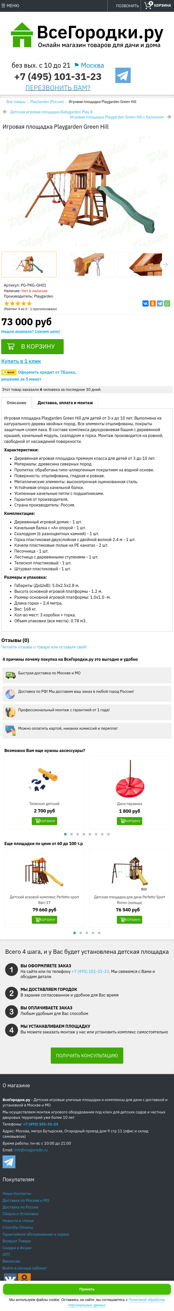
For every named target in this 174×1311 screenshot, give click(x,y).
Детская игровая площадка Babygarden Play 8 (51, 111)
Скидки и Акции (17, 1249)
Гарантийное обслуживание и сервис (36, 1236)
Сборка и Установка (20, 1215)
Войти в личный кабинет (25, 1269)
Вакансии (11, 1263)
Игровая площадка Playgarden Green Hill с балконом (117, 117)
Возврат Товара (17, 1242)
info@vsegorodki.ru (31, 1151)
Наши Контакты (17, 1195)
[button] (165, 264)
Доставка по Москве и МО (26, 1202)
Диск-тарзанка (129, 805)
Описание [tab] (16, 403)
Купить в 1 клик (21, 362)
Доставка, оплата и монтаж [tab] (65, 403)
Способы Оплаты (18, 1229)
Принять (87, 1289)
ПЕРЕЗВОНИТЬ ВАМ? (57, 88)
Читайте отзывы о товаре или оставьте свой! (44, 648)
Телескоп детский (44, 805)
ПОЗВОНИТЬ (127, 5)
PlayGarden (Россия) (47, 101)
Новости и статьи (18, 1222)
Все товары (16, 101)
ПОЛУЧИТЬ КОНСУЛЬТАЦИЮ (87, 1057)
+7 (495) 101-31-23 (58, 76)
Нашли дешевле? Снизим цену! (30, 331)
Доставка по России (20, 1208)
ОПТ (6, 1256)
